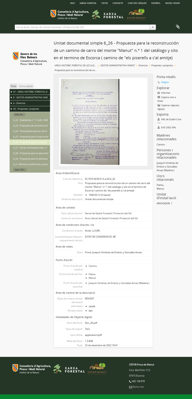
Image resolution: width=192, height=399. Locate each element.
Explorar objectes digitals (168, 107)
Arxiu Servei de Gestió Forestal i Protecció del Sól (111, 218)
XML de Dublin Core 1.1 (169, 121)
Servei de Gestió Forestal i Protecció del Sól (108, 213)
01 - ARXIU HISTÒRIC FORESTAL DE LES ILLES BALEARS (41, 91)
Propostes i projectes (162, 65)
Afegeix (165, 82)
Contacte (118, 3)
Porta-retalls (177, 26)
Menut (92, 278)
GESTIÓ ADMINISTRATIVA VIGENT (118, 65)
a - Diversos (19, 103)
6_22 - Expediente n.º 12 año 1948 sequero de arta (39, 120)
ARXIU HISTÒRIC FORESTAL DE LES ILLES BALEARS (76, 65)
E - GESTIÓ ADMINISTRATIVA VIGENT (32, 97)
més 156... (20, 169)
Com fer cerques (137, 3)
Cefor (104, 3)
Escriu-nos (138, 386)
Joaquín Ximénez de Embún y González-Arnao (113, 283)
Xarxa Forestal (88, 3)
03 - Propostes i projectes (26, 108)
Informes (163, 92)
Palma (92, 274)
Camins (93, 266)
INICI (72, 3)
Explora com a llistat (166, 99)
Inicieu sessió (172, 3)
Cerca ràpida (26, 86)
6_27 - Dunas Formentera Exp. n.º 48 (31, 147)
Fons (13, 86)
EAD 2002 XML (166, 127)
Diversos (143, 65)
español (156, 3)
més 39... (19, 114)
